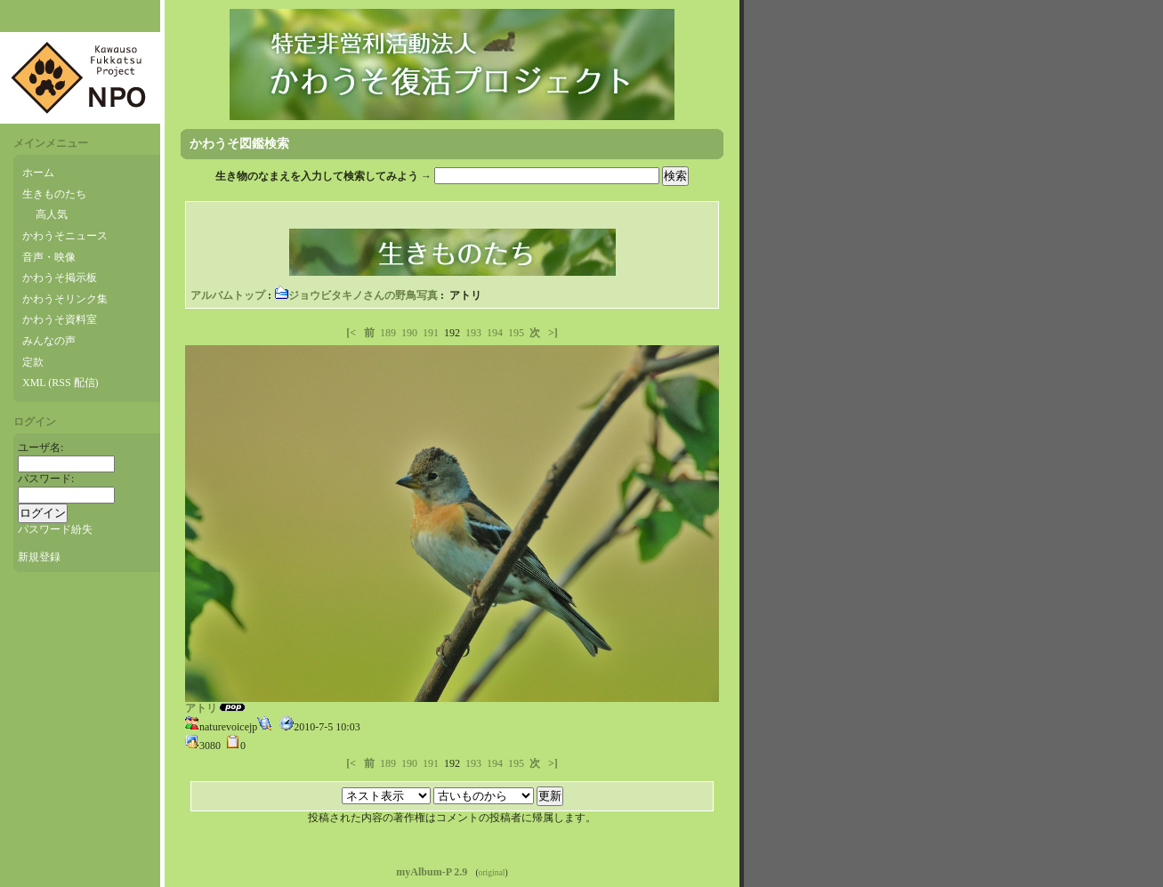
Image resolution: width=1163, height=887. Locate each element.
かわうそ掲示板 (59, 277)
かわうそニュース (65, 236)
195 (516, 333)
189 (388, 333)
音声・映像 (49, 257)
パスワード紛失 (55, 529)
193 (473, 333)
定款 (33, 362)
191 (431, 333)
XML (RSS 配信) (60, 382)
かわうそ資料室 (59, 319)
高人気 (52, 214)
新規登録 (39, 557)
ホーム (38, 172)
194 (495, 333)
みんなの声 (49, 341)
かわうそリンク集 (65, 299)
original (492, 872)
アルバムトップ (227, 295)
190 (409, 333)
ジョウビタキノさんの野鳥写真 (356, 295)
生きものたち (54, 194)
